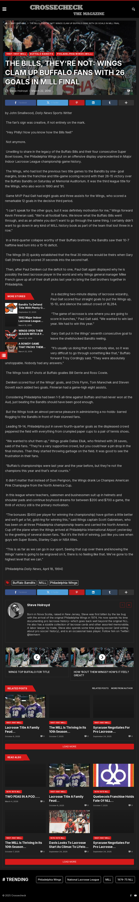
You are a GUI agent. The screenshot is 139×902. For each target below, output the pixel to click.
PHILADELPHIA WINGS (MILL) (75, 54)
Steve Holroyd (38, 605)
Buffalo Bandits (24, 583)
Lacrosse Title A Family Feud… (22, 729)
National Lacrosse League (83, 879)
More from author (122, 688)
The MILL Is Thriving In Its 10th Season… (67, 729)
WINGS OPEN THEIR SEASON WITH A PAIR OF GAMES (32, 332)
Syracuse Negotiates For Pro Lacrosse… (111, 729)
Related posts (100, 688)
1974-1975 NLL (13, 792)
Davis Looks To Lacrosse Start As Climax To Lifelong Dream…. (69, 845)
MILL (42, 583)
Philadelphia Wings (63, 583)
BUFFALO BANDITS (41, 54)
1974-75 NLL (125, 879)
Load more (69, 746)
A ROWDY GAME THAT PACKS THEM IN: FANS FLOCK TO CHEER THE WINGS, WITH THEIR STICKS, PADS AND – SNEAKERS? (31, 345)
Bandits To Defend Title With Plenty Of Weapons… (31, 306)
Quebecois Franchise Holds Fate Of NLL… (113, 798)
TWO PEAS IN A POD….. (22, 796)
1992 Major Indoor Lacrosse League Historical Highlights (31, 319)
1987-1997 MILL (18, 23)
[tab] (100, 688)
